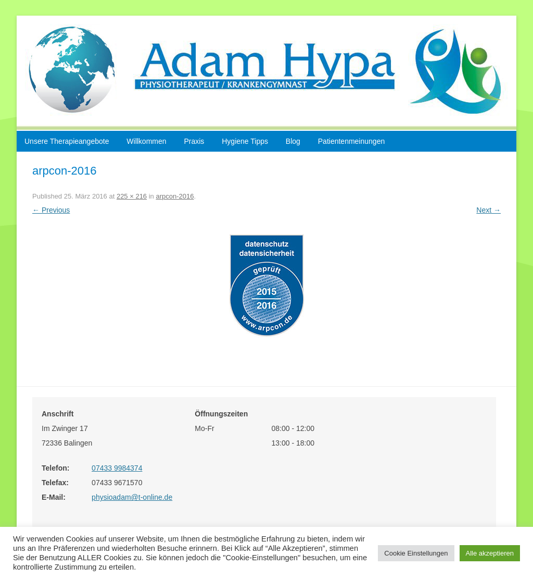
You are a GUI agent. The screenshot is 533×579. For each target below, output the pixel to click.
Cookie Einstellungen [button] (416, 553)
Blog (293, 141)
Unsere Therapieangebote (66, 141)
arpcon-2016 (175, 196)
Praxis (194, 141)
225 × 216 (132, 196)
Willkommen (146, 141)
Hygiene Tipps (245, 141)
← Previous (51, 210)
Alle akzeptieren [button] (490, 553)
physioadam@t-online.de (132, 497)
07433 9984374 (117, 468)
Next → (488, 210)
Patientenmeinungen (351, 141)
